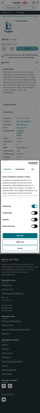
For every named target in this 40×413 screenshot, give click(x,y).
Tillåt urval (20, 242)
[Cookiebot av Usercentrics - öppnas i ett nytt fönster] (28, 163)
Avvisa (20, 248)
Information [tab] (20, 169)
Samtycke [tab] (7, 169)
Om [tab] (32, 169)
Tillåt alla (20, 236)
